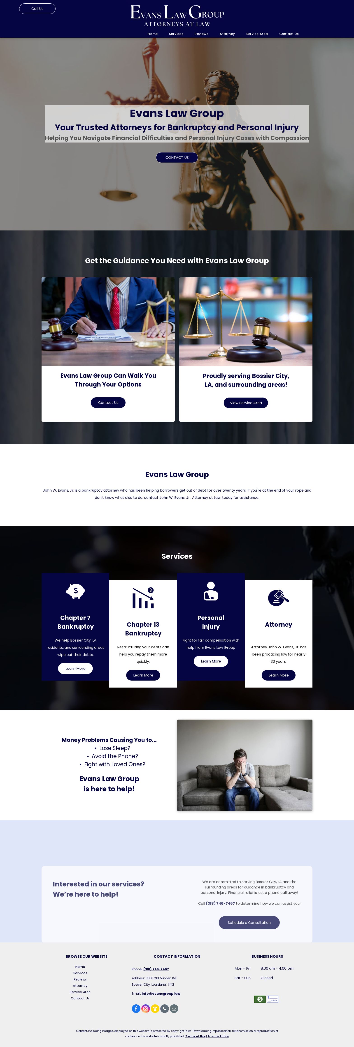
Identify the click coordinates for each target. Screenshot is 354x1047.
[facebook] (136, 1009)
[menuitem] (152, 34)
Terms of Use (195, 1036)
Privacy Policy (218, 1036)
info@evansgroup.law (161, 993)
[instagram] (145, 1009)
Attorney (278, 625)
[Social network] (155, 1009)
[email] (174, 1009)
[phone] (164, 1009)
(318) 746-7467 (220, 929)
